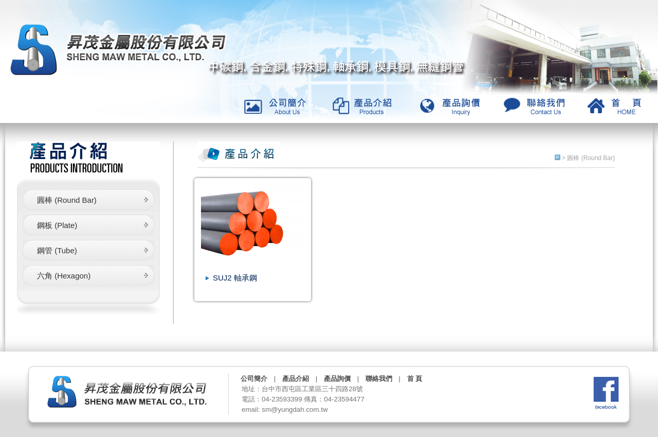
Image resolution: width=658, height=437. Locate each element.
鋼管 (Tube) (57, 250)
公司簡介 (254, 378)
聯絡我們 (378, 378)
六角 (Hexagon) (63, 275)
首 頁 (414, 378)
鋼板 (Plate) (57, 225)
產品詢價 (337, 378)
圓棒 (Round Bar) (67, 200)
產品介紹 (295, 378)
